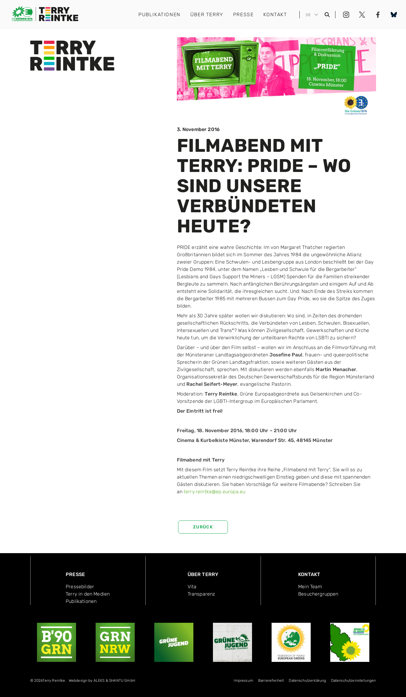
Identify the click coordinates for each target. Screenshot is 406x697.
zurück (203, 527)
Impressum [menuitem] (243, 680)
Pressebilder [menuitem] (80, 586)
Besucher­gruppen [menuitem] (318, 594)
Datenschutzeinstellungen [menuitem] (353, 680)
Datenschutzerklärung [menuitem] (307, 680)
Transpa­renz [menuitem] (201, 594)
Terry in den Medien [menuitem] (88, 594)
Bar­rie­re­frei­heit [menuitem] (271, 680)
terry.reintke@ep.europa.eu (214, 491)
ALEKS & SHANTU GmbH (114, 680)
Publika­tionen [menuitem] (81, 601)
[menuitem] (102, 682)
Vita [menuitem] (192, 586)
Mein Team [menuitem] (310, 586)
